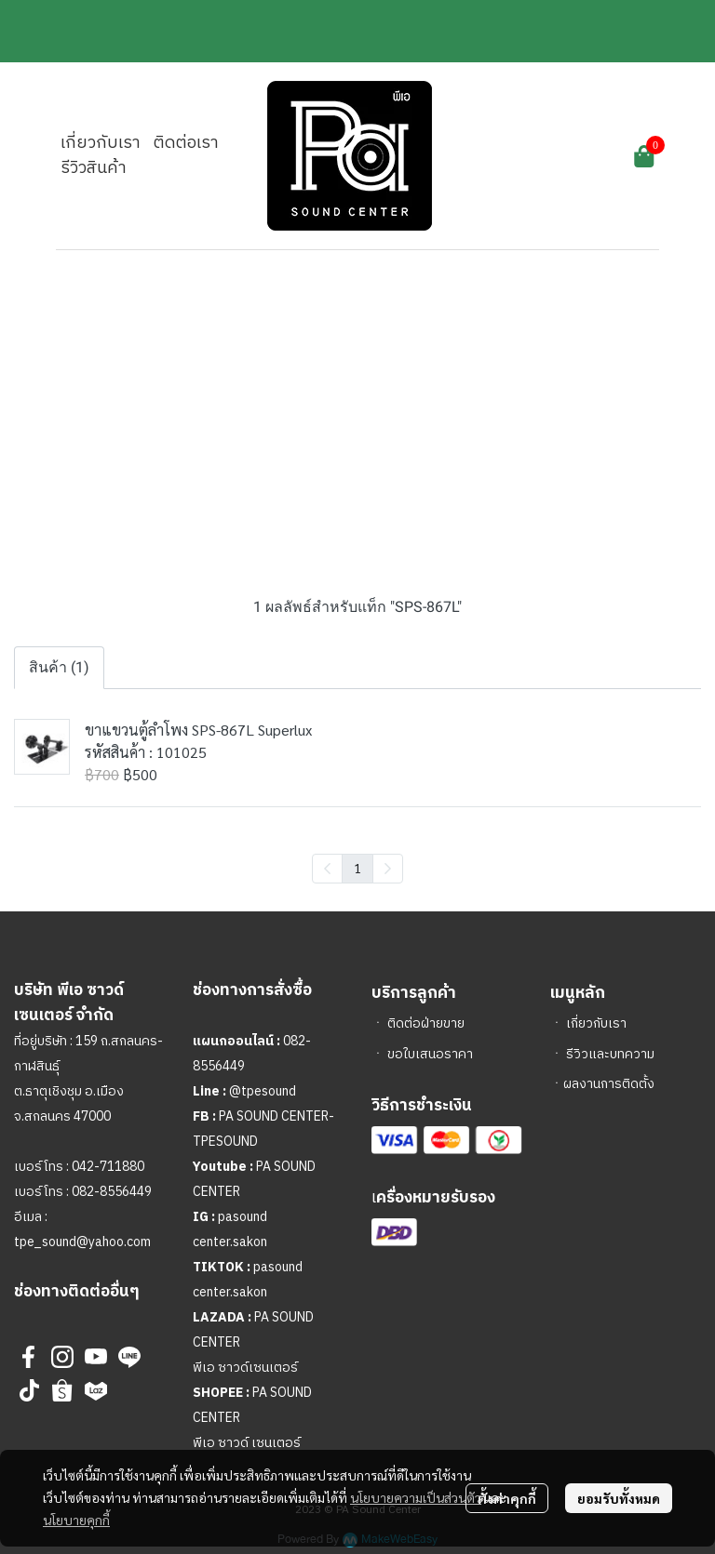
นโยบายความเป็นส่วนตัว (415, 1497)
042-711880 (108, 1166)
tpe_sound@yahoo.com (82, 1242)
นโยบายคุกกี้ (76, 1519)
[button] (540, 156)
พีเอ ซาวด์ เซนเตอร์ (247, 1443)
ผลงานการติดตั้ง (608, 1084)
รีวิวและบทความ (610, 1054)
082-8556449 (112, 1191)
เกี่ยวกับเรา (596, 1023)
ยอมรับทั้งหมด (618, 1498)
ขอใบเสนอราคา (430, 1054)
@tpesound (262, 1091)
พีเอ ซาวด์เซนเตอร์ (245, 1367)
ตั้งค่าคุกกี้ (507, 1498)
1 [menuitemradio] (357, 867)
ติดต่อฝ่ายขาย (426, 1023)
